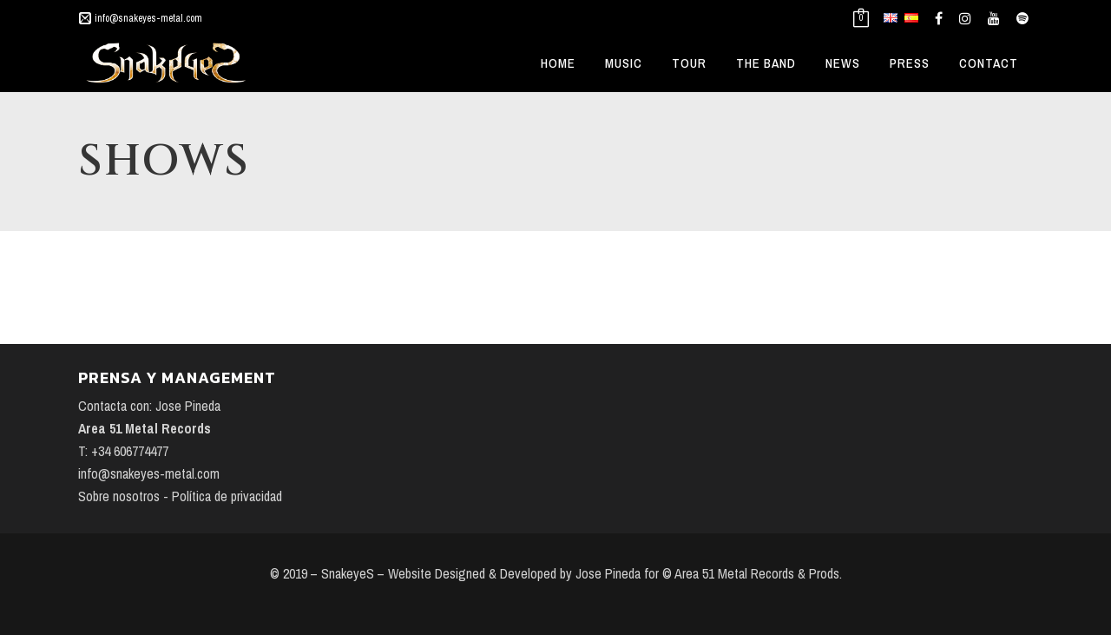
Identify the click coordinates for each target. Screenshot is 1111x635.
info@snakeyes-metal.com (148, 18)
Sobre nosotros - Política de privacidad (180, 496)
